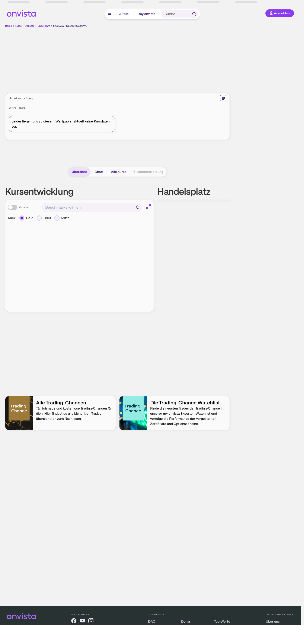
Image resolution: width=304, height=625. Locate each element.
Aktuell (124, 14)
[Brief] (44, 218)
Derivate (30, 26)
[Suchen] (138, 207)
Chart (99, 172)
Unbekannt (44, 26)
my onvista (147, 14)
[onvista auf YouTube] (82, 621)
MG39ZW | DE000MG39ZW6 (70, 26)
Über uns (273, 621)
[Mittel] (62, 218)
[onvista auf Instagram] (90, 621)
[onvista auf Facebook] (73, 621)
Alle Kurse (119, 172)
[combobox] (92, 207)
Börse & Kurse (13, 26)
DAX (151, 621)
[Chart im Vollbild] (148, 206)
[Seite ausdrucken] (223, 98)
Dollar (185, 621)
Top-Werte (222, 621)
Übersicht (79, 172)
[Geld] (26, 218)
